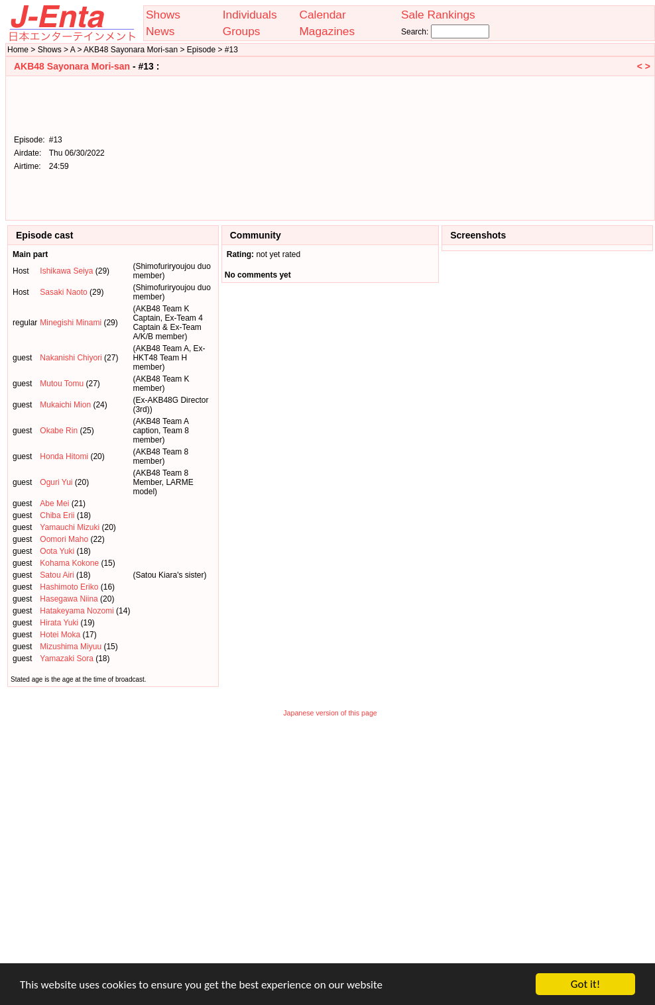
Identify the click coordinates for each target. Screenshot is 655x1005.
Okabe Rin (59, 430)
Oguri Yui (56, 482)
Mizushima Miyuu (70, 646)
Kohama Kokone (69, 563)
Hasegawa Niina (68, 599)
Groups (242, 31)
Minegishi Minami (70, 322)
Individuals (250, 14)
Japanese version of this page (330, 713)
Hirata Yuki (59, 622)
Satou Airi (57, 575)
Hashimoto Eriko (69, 587)
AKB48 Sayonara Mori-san (72, 66)
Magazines (327, 31)
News (160, 31)
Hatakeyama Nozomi (76, 610)
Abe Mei (54, 503)
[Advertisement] (583, 147)
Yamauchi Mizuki (69, 527)
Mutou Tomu (62, 383)
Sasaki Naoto (63, 292)
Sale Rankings (438, 14)
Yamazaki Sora (66, 658)
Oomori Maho (64, 539)
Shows (163, 14)
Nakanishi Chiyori (70, 357)
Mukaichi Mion (65, 404)
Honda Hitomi (64, 456)
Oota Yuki (57, 551)
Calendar (322, 14)
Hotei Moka (60, 634)
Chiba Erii (57, 515)
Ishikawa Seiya (66, 271)
